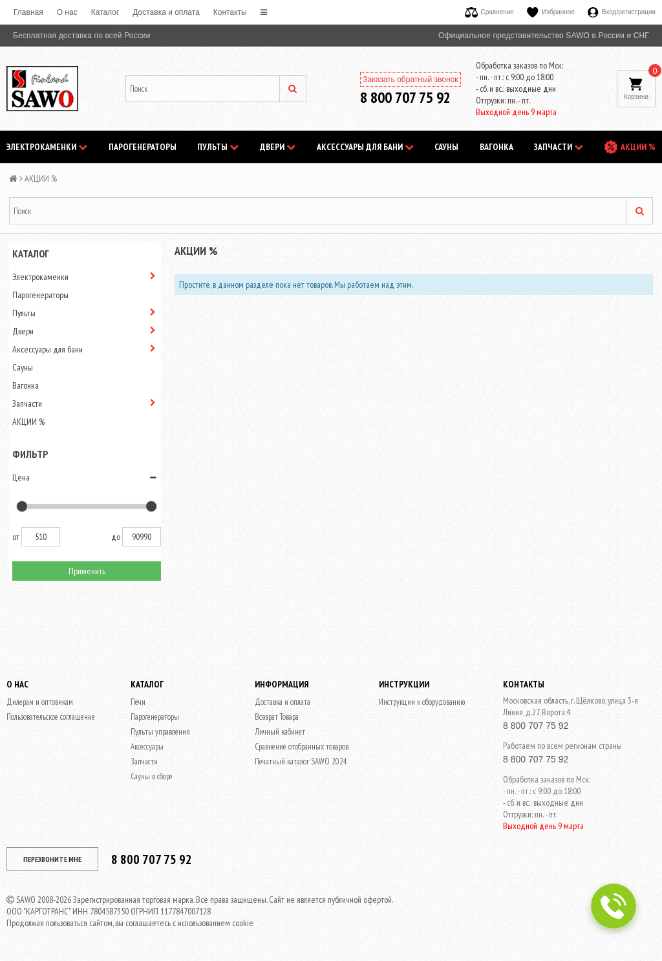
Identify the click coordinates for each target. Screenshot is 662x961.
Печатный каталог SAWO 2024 (301, 761)
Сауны (446, 147)
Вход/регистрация (622, 12)
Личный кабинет (280, 731)
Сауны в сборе (152, 776)
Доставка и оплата (166, 12)
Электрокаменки (46, 147)
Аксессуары (147, 746)
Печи (138, 701)
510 (40, 536)
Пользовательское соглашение (50, 716)
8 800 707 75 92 (405, 97)
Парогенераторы (142, 147)
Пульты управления (160, 731)
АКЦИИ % (638, 147)
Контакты (230, 12)
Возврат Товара (277, 716)
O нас (67, 12)
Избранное (551, 12)
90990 (141, 536)
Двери (277, 147)
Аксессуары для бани (365, 147)
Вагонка (496, 147)
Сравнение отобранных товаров (301, 746)
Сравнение (489, 12)
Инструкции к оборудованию (422, 701)
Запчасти (558, 147)
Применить (87, 571)
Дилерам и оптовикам (39, 701)
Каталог (105, 12)
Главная (28, 12)
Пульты (218, 147)
